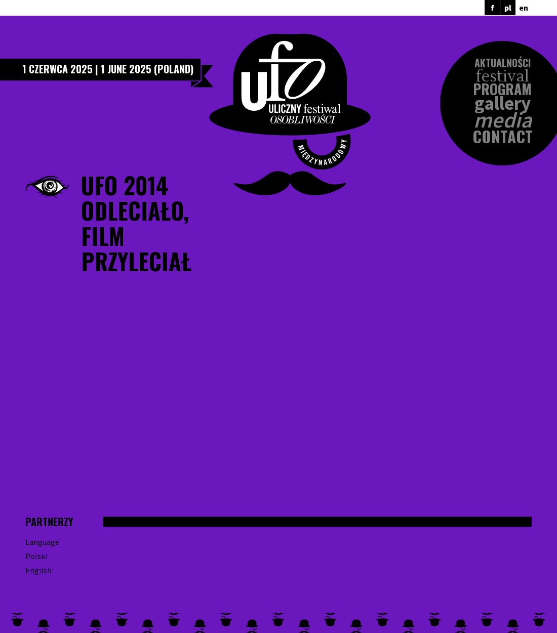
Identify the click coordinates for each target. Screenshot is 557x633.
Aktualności (502, 63)
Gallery (502, 103)
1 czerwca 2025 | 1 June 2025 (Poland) (107, 68)
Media (502, 120)
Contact (502, 136)
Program (502, 89)
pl (507, 8)
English (38, 570)
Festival (502, 77)
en (523, 8)
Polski (36, 556)
